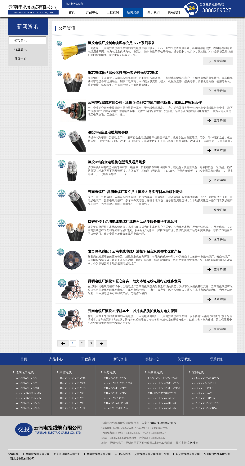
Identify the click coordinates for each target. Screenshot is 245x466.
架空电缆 (66, 372)
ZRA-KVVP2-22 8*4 (204, 407)
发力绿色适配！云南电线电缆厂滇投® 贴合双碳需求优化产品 (134, 251)
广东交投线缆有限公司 (186, 454)
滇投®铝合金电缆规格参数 (108, 132)
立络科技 (192, 442)
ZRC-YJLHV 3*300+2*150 (164, 388)
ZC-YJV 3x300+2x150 (29, 393)
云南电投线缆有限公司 (33, 7)
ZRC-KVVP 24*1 (202, 393)
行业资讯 (20, 49)
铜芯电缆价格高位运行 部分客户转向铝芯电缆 (123, 73)
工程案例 (113, 12)
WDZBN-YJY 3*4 (26, 378)
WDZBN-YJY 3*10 (27, 388)
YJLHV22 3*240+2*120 (162, 393)
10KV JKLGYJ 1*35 (72, 393)
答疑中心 (20, 58)
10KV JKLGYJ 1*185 (73, 388)
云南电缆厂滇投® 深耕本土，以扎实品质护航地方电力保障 (132, 311)
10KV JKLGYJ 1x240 (73, 378)
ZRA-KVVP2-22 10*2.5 (206, 403)
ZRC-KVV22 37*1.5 (204, 383)
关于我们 (153, 12)
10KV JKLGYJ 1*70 (72, 398)
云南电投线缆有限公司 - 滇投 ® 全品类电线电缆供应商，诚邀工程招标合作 (145, 102)
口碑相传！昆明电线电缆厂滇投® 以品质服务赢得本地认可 (132, 222)
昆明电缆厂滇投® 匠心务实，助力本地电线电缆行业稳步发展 (134, 281)
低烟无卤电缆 (25, 372)
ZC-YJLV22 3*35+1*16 (118, 383)
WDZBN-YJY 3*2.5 (27, 403)
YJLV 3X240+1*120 (116, 403)
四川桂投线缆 (123, 454)
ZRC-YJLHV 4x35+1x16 (162, 398)
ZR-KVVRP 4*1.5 (202, 388)
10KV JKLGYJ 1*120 (73, 407)
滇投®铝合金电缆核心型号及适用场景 (116, 162)
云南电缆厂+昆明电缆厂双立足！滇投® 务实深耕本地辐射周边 (135, 192)
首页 (72, 12)
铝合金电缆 (155, 372)
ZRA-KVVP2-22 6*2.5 (205, 378)
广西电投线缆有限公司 (36, 454)
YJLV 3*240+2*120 (115, 388)
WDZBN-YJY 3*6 (26, 383)
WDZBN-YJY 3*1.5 (27, 407)
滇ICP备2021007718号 (163, 423)
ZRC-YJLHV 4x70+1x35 (162, 403)
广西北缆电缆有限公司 (21, 458)
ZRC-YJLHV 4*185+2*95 (163, 383)
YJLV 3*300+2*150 (115, 393)
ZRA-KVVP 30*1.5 (203, 398)
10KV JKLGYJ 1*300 (73, 383)
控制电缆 (198, 372)
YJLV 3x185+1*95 (115, 378)
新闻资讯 (133, 12)
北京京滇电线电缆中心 (67, 454)
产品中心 (92, 12)
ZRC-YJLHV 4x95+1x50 (162, 407)
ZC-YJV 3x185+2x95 (28, 398)
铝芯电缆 (110, 372)
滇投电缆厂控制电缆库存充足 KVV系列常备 (121, 43)
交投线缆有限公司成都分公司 (151, 454)
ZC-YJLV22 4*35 (114, 398)
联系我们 (174, 12)
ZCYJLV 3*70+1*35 (116, 407)
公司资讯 (20, 40)
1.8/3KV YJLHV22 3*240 (163, 378)
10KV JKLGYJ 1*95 (72, 403)
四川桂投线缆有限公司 (216, 454)
